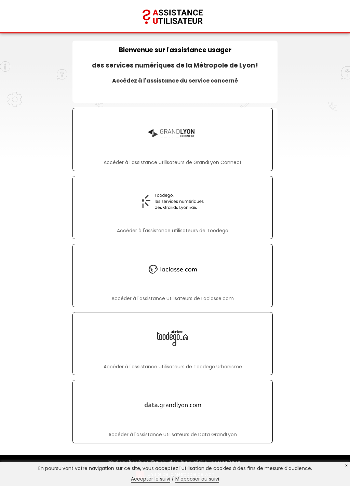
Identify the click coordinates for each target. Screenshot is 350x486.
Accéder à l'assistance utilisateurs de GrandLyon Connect (173, 162)
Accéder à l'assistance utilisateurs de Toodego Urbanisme (173, 366)
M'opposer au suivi (197, 478)
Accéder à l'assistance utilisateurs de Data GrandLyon (172, 434)
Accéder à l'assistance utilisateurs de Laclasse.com (172, 298)
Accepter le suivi (150, 478)
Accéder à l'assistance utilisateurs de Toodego (172, 230)
